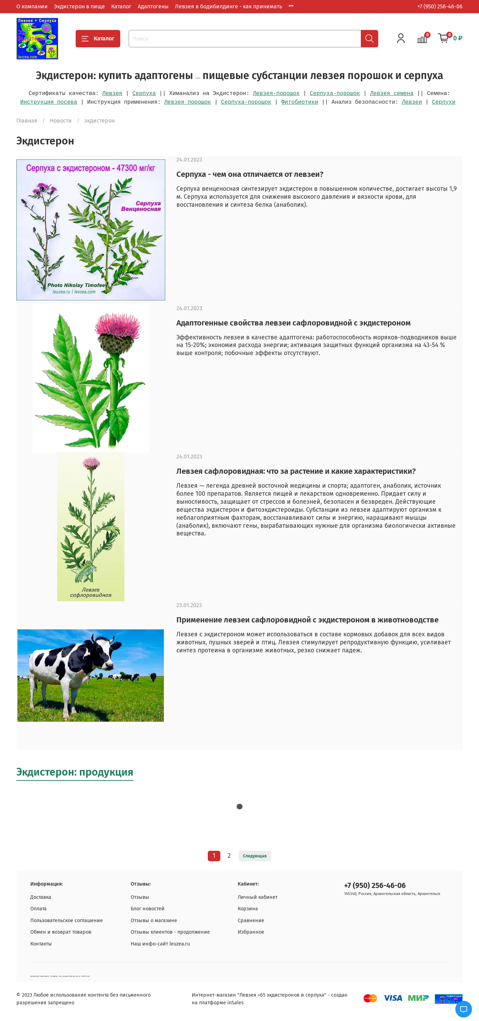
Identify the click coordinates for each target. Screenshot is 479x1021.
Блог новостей (148, 909)
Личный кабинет (257, 897)
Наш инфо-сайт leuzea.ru (160, 944)
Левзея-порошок (276, 94)
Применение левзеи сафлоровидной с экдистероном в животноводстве (307, 620)
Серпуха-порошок (335, 94)
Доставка (40, 897)
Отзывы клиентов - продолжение (170, 932)
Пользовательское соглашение (66, 921)
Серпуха (144, 94)
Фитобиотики (299, 102)
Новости (61, 120)
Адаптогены (153, 6)
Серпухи (443, 102)
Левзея (112, 94)
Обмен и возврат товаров (60, 932)
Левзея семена (391, 94)
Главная (26, 120)
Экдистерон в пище (79, 6)
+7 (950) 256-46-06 (440, 6)
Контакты (41, 944)
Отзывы (140, 897)
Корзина (248, 909)
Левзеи (412, 102)
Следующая (255, 856)
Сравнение (251, 921)
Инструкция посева (48, 102)
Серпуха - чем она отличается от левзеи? (250, 174)
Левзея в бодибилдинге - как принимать (228, 6)
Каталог (121, 6)
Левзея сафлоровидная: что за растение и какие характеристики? (296, 471)
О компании (32, 6)
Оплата (38, 909)
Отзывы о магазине (154, 921)
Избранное (251, 932)
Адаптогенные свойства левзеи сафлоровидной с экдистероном (293, 323)
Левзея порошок (187, 102)
